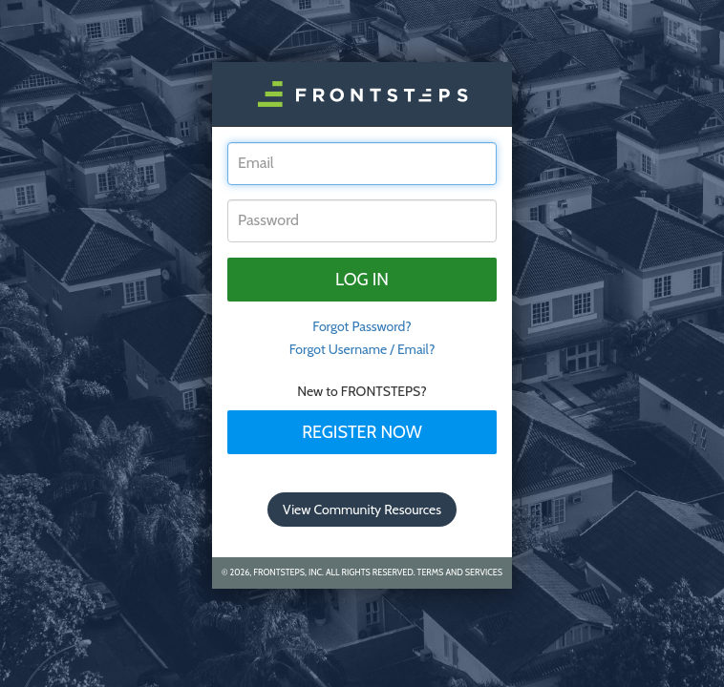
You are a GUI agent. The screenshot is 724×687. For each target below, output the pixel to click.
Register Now (362, 432)
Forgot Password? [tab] (362, 326)
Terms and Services (459, 572)
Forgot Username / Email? (362, 349)
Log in (362, 279)
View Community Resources (362, 509)
